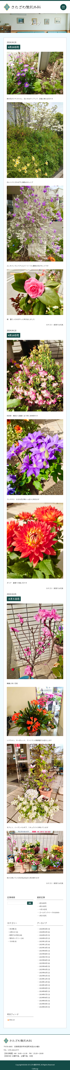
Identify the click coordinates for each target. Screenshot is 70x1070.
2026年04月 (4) (44, 929)
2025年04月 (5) (44, 966)
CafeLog (35, 1068)
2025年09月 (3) (44, 951)
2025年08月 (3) (44, 954)
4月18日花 (42, 903)
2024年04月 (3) (44, 1004)
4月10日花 (13, 335)
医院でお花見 (58, 325)
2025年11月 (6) (44, 944)
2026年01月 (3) (44, 938)
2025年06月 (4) (44, 960)
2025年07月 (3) (44, 957)
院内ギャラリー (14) (16, 938)
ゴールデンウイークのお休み (49, 912)
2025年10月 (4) (44, 947)
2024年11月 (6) (44, 982)
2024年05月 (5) (44, 1000)
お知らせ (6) (13, 932)
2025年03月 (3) (44, 969)
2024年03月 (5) (44, 1007)
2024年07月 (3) (44, 994)
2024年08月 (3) (44, 991)
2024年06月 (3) (44, 997)
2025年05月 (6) (44, 963)
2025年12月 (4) (44, 941)
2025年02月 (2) (44, 972)
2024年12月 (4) (44, 979)
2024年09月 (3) (44, 988)
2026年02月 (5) (44, 935)
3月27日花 (42, 915)
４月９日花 (43, 909)
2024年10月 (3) (44, 985)
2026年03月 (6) (44, 932)
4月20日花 (13, 47)
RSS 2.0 (11, 1020)
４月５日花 (14, 598)
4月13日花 (42, 906)
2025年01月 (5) (44, 975)
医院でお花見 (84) (15, 935)
